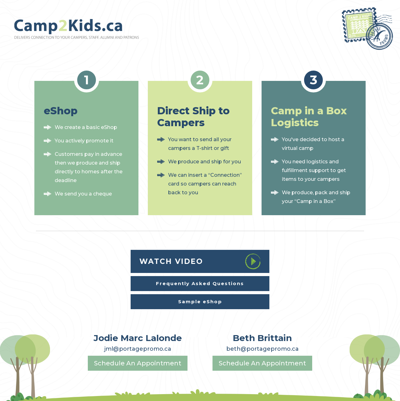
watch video (200, 261)
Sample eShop (200, 301)
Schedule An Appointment (137, 363)
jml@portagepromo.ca (137, 348)
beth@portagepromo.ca (262, 348)
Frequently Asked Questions (200, 283)
